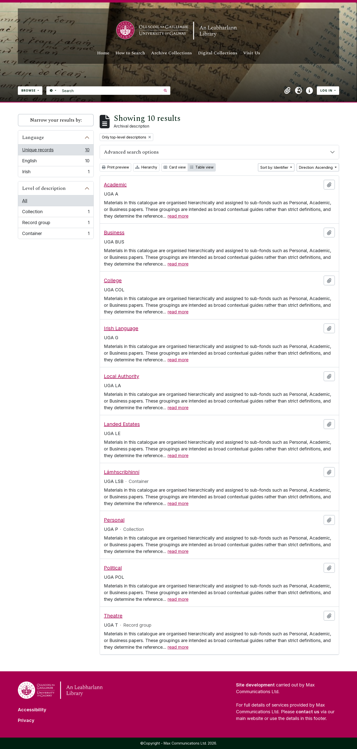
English (55, 161)
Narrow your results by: (56, 120)
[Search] (110, 90)
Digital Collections (217, 53)
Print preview (115, 167)
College (113, 280)
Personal (114, 520)
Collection (55, 212)
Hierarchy (146, 167)
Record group (55, 223)
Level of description (44, 188)
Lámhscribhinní (121, 472)
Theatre (113, 616)
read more (178, 216)
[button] (287, 90)
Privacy (26, 720)
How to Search (130, 53)
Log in (326, 90)
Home (103, 53)
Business (114, 233)
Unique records (55, 150)
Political (113, 568)
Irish (55, 172)
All (24, 200)
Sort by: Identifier (274, 167)
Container (55, 234)
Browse (29, 90)
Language (33, 137)
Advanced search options (131, 152)
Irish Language (121, 328)
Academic (115, 185)
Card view (175, 167)
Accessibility (32, 709)
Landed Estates (122, 424)
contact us (307, 711)
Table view (201, 167)
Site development (255, 684)
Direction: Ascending (316, 167)
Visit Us (251, 53)
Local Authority (121, 376)
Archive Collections (171, 53)
